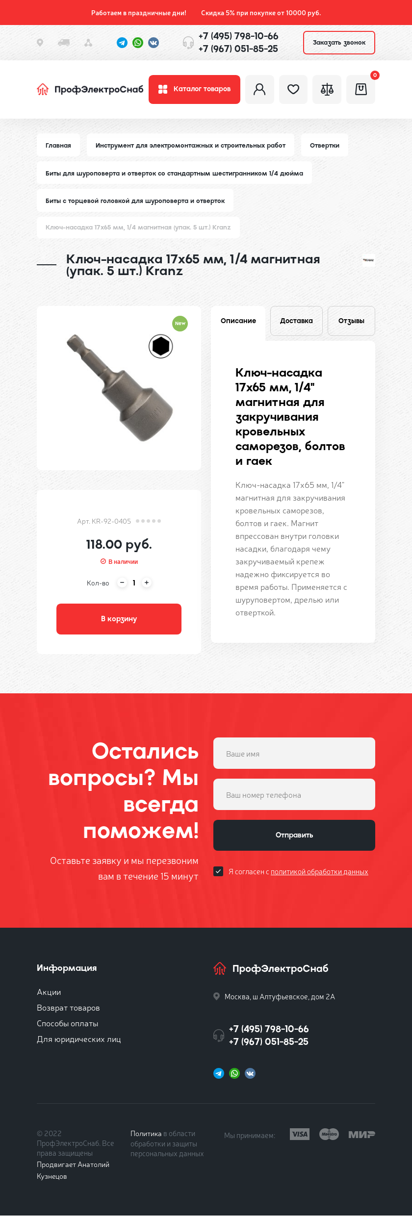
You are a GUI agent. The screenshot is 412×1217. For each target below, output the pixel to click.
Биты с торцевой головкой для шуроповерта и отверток (135, 201)
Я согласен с (298, 873)
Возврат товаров (68, 1008)
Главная (58, 146)
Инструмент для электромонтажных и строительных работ (190, 146)
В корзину (119, 620)
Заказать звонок (339, 42)
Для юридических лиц (79, 1039)
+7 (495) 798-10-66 (239, 36)
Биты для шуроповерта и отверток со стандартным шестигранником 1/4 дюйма (174, 173)
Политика (146, 1134)
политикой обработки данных (319, 873)
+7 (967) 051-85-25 (238, 48)
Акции (49, 992)
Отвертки (324, 146)
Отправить (294, 837)
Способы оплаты (67, 1024)
